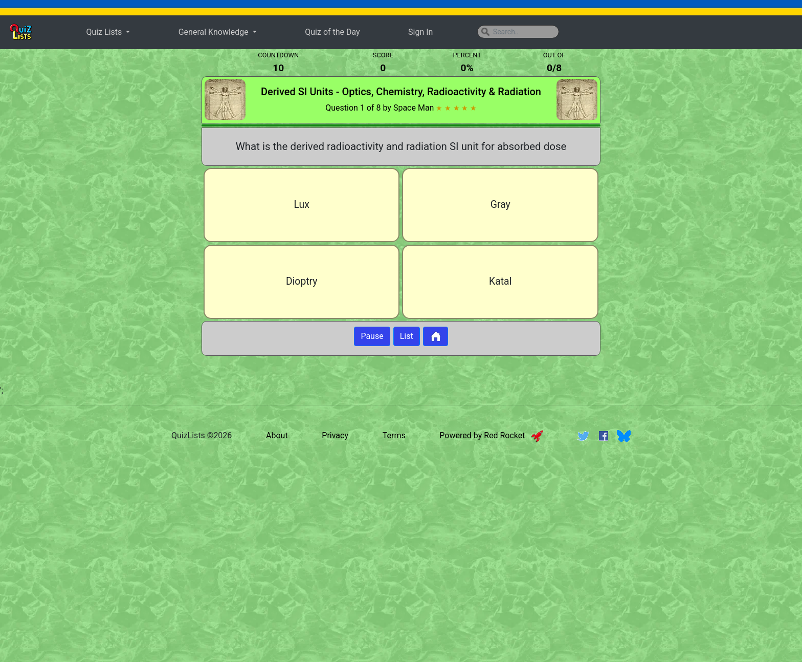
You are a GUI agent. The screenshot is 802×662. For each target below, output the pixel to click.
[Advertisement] (88, 217)
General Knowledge (215, 32)
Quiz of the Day (332, 32)
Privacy (335, 436)
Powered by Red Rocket (491, 436)
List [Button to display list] (406, 336)
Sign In (420, 32)
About (277, 436)
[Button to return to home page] (435, 336)
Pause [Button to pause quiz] (372, 336)
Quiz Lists (105, 32)
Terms (394, 436)
